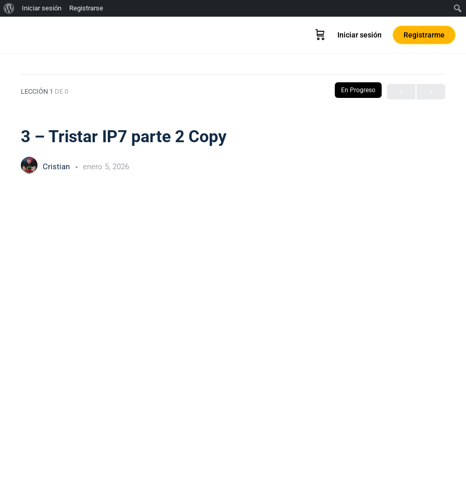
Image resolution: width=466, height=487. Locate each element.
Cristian (57, 166)
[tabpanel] (233, 324)
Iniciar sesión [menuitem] (41, 8)
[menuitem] (9, 8)
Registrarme (424, 35)
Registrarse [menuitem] (86, 8)
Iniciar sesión (359, 35)
